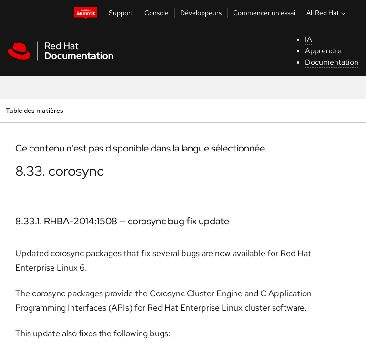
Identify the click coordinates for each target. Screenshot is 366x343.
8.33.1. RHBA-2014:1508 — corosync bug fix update (122, 221)
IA (308, 39)
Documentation (331, 62)
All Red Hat (326, 13)
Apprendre (323, 51)
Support (121, 13)
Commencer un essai (264, 13)
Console (156, 13)
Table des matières (34, 110)
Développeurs (201, 13)
